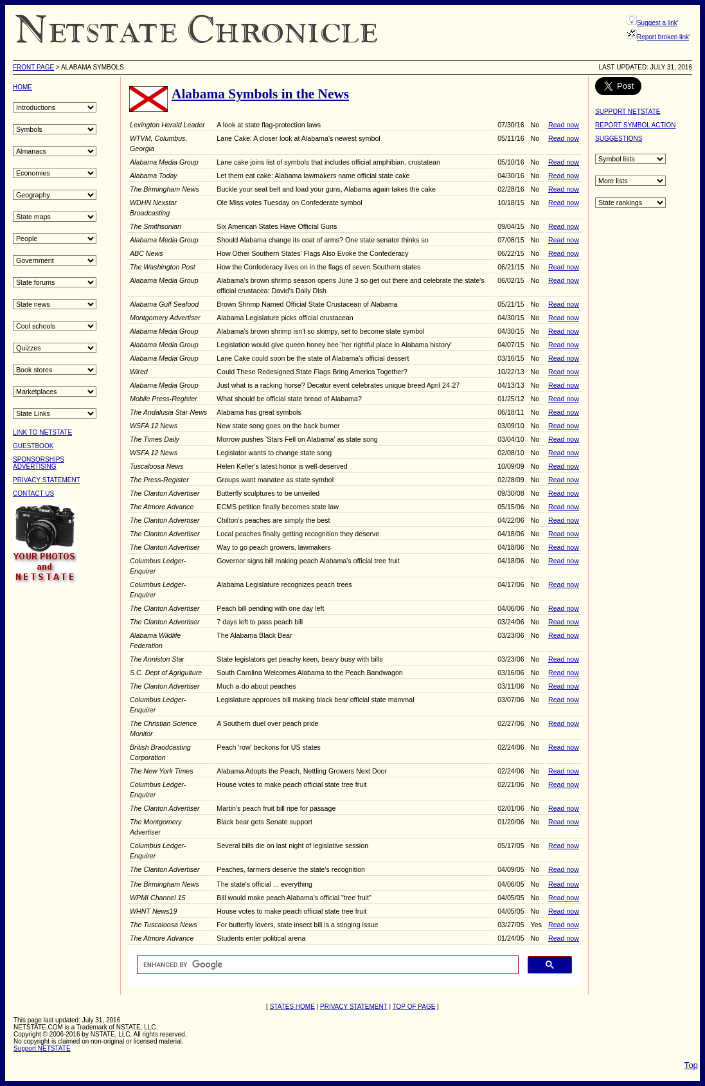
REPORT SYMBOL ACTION (635, 125)
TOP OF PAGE (414, 1006)
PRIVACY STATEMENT (46, 480)
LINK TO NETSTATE (42, 432)
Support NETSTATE (42, 1048)
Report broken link (663, 37)
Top (691, 1065)
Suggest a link (657, 22)
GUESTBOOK (33, 445)
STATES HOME (292, 1006)
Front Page (33, 67)
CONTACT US (33, 493)
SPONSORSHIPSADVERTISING (38, 463)
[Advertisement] (64, 788)
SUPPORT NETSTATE (628, 111)
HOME (22, 87)
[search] (326, 965)
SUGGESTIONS (618, 138)
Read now (563, 125)
